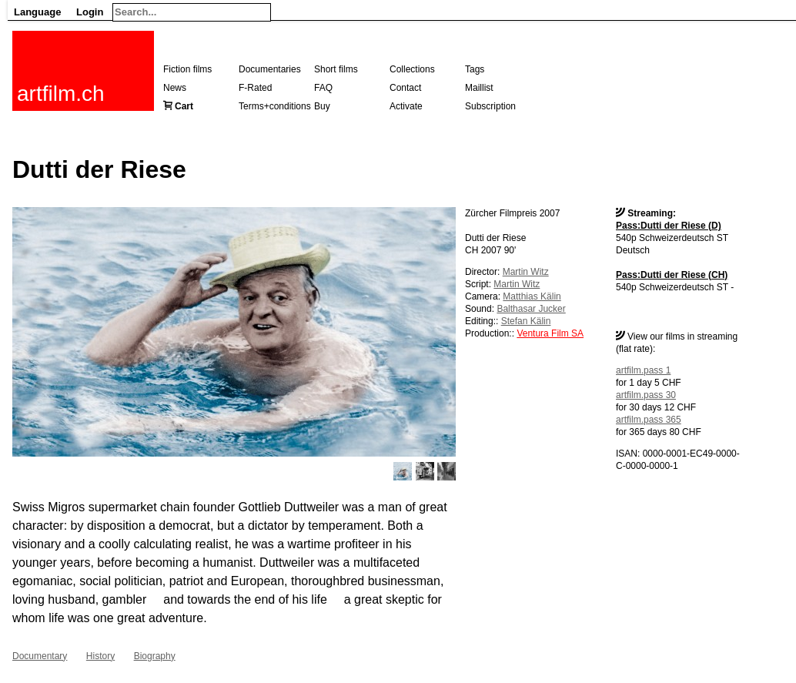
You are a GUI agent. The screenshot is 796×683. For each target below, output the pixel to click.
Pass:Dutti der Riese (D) (668, 225)
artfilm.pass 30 (646, 395)
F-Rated (255, 87)
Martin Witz (526, 271)
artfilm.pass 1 (643, 370)
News (174, 87)
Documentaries (270, 69)
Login (89, 12)
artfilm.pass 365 (648, 419)
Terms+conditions (275, 106)
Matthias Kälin (531, 296)
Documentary (39, 656)
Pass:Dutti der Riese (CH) (671, 275)
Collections (412, 69)
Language (37, 12)
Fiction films (187, 69)
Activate (406, 106)
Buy (322, 106)
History (100, 656)
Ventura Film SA (550, 333)
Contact (405, 87)
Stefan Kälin (526, 321)
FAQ (323, 87)
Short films (336, 69)
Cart (184, 106)
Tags (474, 69)
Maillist (479, 87)
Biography (155, 656)
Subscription (490, 106)
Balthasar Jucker (531, 308)
